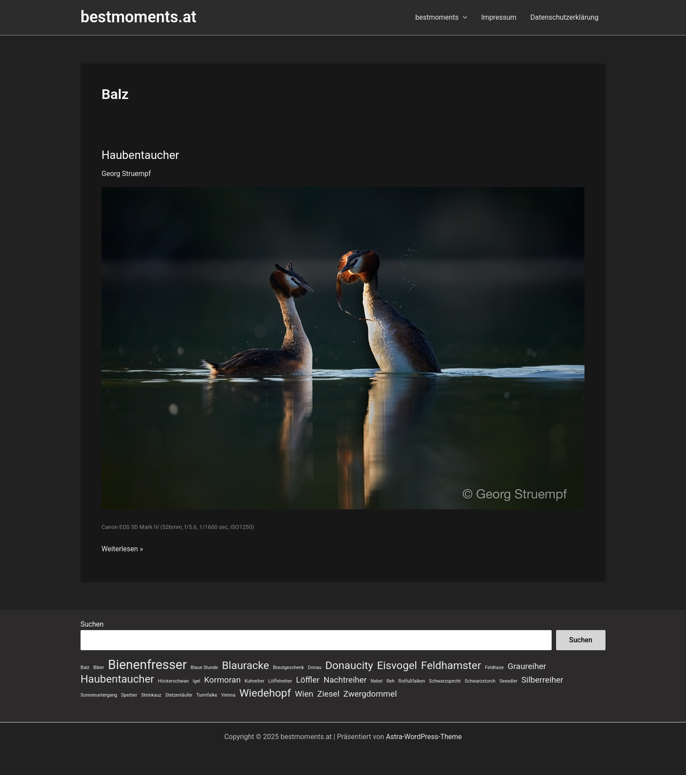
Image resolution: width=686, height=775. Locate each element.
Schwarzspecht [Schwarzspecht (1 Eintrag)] (445, 681)
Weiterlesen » (122, 548)
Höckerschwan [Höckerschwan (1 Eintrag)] (173, 681)
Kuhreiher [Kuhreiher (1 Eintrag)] (254, 681)
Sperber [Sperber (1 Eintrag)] (129, 695)
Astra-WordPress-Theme (424, 737)
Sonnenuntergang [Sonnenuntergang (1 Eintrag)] (98, 695)
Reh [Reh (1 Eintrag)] (391, 681)
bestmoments (441, 17)
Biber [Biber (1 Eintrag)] (98, 667)
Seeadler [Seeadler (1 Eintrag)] (508, 681)
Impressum (499, 17)
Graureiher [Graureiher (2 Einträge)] (527, 666)
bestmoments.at (138, 17)
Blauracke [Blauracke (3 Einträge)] (245, 665)
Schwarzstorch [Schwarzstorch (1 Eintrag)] (480, 681)
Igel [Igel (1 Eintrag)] (196, 681)
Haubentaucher (140, 155)
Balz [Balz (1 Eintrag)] (84, 667)
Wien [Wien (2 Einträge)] (304, 694)
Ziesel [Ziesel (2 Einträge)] (328, 694)
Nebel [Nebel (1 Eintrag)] (376, 681)
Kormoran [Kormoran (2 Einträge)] (222, 680)
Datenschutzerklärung (564, 17)
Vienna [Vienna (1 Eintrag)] (228, 695)
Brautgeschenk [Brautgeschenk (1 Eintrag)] (288, 667)
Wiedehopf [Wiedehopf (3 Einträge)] (265, 693)
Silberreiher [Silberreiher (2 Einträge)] (543, 680)
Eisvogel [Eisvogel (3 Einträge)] (397, 665)
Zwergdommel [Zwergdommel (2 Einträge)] (370, 694)
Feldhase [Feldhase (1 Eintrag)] (494, 667)
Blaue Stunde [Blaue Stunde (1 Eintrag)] (204, 667)
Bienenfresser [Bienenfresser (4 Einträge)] (147, 664)
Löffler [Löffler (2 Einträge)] (308, 680)
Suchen (92, 624)
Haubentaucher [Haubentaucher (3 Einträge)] (117, 679)
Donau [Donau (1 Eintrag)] (315, 667)
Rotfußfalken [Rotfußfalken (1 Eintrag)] (412, 681)
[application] (462, 17)
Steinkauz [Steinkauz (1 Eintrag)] (151, 695)
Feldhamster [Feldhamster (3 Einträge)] (451, 665)
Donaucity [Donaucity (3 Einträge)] (349, 665)
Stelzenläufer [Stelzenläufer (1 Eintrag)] (178, 695)
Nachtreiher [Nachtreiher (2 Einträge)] (345, 680)
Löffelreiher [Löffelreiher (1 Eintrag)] (280, 681)
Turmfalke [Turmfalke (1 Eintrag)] (206, 695)
